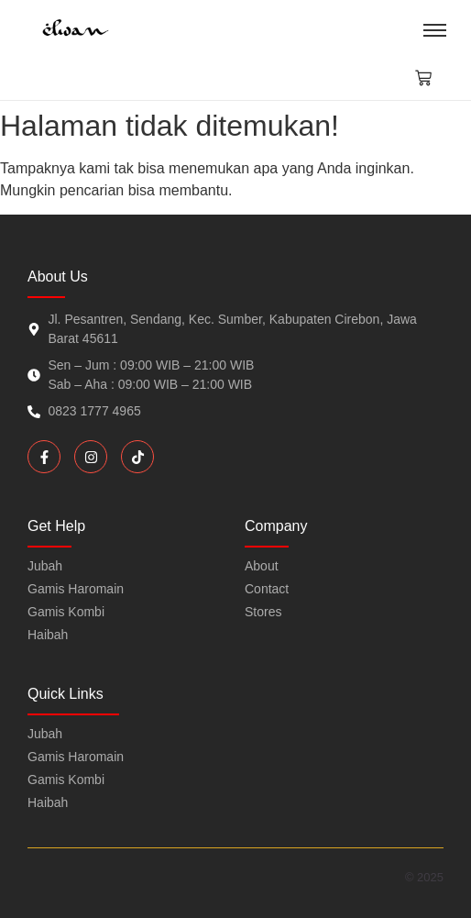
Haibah (47, 802)
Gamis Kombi (65, 779)
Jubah (44, 733)
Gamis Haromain (75, 756)
